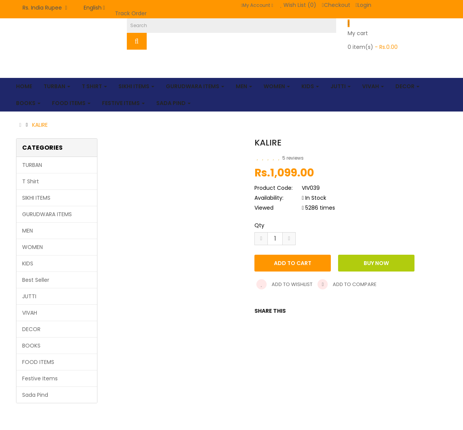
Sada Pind (35, 395)
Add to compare (347, 284)
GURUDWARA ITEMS (47, 214)
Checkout (336, 5)
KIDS (27, 263)
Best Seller (35, 280)
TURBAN (32, 165)
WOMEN (32, 247)
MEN (27, 230)
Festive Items (40, 378)
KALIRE (40, 125)
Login (363, 5)
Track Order (131, 13)
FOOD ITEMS (38, 362)
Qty (259, 225)
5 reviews (293, 158)
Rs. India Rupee (45, 7)
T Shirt (30, 181)
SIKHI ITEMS (36, 198)
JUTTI (29, 296)
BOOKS (31, 345)
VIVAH (29, 313)
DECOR (31, 329)
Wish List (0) (298, 5)
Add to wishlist (284, 284)
